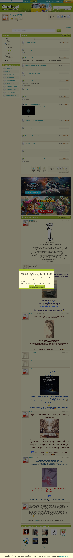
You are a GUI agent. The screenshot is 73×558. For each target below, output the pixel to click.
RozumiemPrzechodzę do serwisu (36, 286)
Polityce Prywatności (63, 556)
